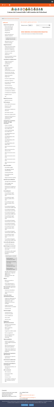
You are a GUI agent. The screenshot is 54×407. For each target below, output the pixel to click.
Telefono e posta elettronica (8, 53)
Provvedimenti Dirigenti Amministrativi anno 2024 (10, 221)
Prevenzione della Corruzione (9, 374)
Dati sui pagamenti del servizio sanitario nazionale (9, 336)
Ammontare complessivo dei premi (10, 110)
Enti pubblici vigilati (9, 167)
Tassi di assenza (8, 85)
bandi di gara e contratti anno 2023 (11, 259)
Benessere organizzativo (10, 114)
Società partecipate (9, 172)
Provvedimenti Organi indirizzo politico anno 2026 (9, 236)
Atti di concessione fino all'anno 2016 (10, 150)
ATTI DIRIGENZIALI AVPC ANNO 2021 (10, 140)
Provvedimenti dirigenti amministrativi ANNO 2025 (10, 232)
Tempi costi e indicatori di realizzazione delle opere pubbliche (10, 350)
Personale (6, 65)
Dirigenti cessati (8, 94)
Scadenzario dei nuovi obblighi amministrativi (10, 38)
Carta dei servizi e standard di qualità (9, 313)
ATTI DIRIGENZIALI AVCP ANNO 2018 (10, 134)
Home (5, 18)
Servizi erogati (7, 310)
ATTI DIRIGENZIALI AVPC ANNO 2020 (10, 143)
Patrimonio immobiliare (10, 290)
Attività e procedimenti (9, 179)
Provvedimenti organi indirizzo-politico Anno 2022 (9, 199)
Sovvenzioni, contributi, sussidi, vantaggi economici (9, 122)
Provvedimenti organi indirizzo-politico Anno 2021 (9, 194)
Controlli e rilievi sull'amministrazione (9, 295)
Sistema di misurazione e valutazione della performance (10, 117)
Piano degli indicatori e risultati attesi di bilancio (10, 284)
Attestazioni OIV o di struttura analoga (9, 42)
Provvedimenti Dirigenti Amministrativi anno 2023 (10, 224)
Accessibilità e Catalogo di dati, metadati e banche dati (10, 380)
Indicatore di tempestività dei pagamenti (10, 325)
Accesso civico (8, 377)
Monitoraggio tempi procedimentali (9, 184)
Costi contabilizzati (9, 315)
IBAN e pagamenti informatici (8, 328)
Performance (7, 102)
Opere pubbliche (8, 339)
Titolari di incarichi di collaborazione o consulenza (9, 63)
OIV (5, 96)
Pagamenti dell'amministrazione (9, 322)
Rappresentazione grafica (10, 177)
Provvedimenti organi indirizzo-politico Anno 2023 (9, 203)
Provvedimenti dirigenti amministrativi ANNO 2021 (10, 213)
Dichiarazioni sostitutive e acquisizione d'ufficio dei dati (10, 188)
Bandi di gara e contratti (9, 246)
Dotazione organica (9, 80)
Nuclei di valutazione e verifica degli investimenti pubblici (10, 342)
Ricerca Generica (46, 27)
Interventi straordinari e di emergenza (9, 364)
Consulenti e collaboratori (10, 59)
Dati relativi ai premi (9, 112)
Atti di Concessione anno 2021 (10, 147)
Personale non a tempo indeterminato (10, 83)
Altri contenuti (7, 370)
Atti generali (7, 32)
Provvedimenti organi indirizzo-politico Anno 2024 (9, 217)
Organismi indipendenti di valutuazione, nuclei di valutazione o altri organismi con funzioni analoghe (10, 301)
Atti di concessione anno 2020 (10, 163)
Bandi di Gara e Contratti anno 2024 (11, 265)
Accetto (31, 405)
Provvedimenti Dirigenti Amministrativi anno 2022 (10, 210)
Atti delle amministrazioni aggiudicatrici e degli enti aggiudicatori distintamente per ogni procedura (10, 274)
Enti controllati (7, 165)
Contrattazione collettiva (10, 90)
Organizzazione (7, 44)
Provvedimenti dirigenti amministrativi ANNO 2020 (10, 207)
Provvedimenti (7, 191)
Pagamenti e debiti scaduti (10, 331)
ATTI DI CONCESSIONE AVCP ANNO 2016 (9, 127)
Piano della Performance (10, 104)
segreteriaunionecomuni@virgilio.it (26, 395)
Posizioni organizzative (10, 78)
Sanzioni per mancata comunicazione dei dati (10, 73)
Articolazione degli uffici (10, 51)
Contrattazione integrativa (10, 92)
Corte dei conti (8, 308)
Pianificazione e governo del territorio (9, 354)
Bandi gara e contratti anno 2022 (11, 262)
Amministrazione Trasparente (13, 18)
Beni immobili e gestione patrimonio (9, 287)
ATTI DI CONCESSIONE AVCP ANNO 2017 (9, 131)
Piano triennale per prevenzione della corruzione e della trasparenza (9, 28)
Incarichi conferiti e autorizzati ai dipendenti (10, 88)
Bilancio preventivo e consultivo (9, 281)
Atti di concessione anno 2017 (10, 153)
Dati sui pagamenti (9, 332)
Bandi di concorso (8, 98)
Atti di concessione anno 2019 (10, 159)
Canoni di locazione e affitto (9, 292)
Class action (7, 317)
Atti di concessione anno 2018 (10, 156)
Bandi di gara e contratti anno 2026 (11, 269)
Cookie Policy (25, 405)
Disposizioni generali (9, 24)
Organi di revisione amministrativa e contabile (10, 306)
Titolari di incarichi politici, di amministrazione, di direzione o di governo (10, 48)
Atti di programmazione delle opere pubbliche (10, 346)
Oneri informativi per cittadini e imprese (9, 35)
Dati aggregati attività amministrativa (9, 170)
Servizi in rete (8, 319)
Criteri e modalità (8, 125)
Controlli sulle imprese (9, 242)
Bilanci (5, 278)
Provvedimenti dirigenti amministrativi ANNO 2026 (10, 239)
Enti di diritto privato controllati (9, 175)
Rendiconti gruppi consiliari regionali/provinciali (10, 57)
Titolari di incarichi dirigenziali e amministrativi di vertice (10, 69)
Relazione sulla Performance (8, 106)
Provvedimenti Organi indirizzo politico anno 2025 (9, 228)
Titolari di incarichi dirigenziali (8, 76)
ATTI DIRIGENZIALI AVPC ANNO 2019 (10, 137)
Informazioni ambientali (9, 359)
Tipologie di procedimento (10, 181)
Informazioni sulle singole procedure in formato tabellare (10, 252)
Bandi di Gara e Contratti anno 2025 (10, 248)
